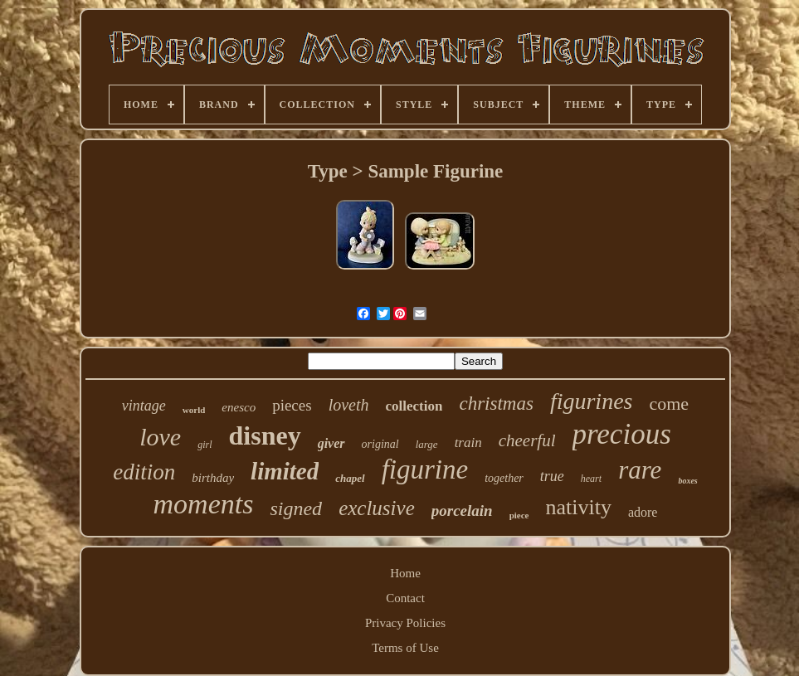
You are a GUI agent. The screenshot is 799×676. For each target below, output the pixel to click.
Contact (405, 598)
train (468, 442)
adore (643, 512)
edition (144, 472)
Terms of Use (405, 647)
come (669, 403)
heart (591, 478)
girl (204, 444)
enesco (239, 407)
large (427, 444)
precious (621, 434)
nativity (578, 507)
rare (639, 469)
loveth (349, 405)
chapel (349, 478)
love (160, 436)
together (504, 478)
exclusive (377, 508)
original (380, 444)
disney (265, 435)
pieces (291, 405)
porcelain (462, 510)
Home (405, 573)
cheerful (527, 440)
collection (414, 406)
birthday (213, 477)
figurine (425, 469)
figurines (591, 401)
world (194, 410)
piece (519, 515)
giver (331, 443)
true (552, 476)
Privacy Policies (405, 623)
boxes (687, 480)
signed (296, 508)
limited (285, 471)
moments (203, 504)
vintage (144, 405)
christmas (496, 403)
